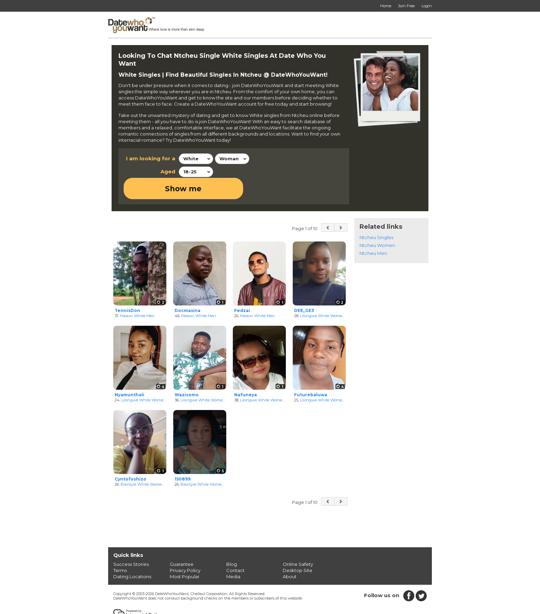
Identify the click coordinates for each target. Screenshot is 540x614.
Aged (167, 171)
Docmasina (187, 288)
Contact (235, 549)
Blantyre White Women (142, 463)
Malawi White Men (137, 294)
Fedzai (242, 288)
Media (233, 555)
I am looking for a (150, 158)
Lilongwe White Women (322, 294)
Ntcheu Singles (376, 215)
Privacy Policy (185, 549)
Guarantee (182, 543)
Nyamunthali (129, 373)
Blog (231, 543)
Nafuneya (245, 373)
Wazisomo (187, 373)
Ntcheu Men (373, 231)
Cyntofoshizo (130, 457)
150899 (182, 457)
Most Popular (184, 555)
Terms (120, 549)
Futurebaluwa (310, 373)
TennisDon (127, 288)
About (290, 555)
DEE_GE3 (304, 288)
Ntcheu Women (377, 223)
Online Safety (298, 543)
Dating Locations (132, 555)
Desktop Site (297, 549)
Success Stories (131, 543)
